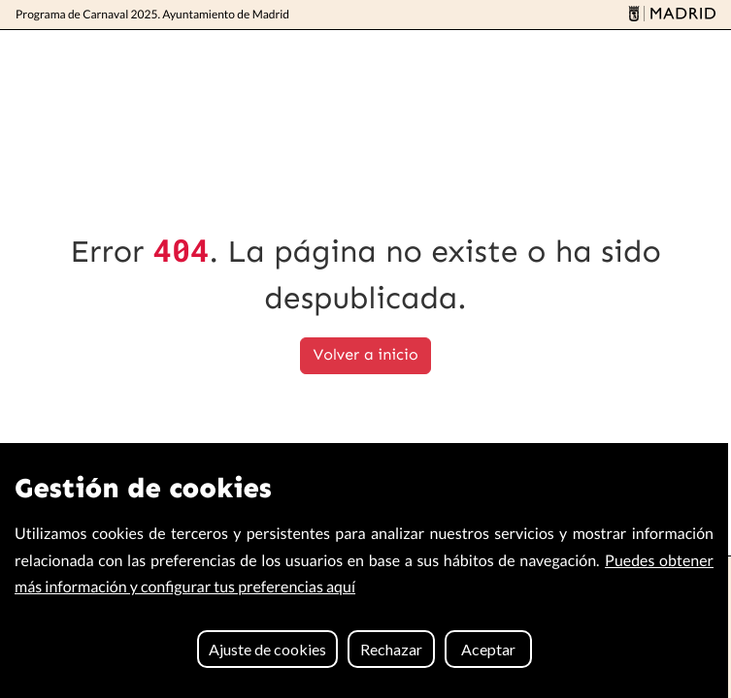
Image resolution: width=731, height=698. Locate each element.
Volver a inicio (365, 355)
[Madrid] (668, 15)
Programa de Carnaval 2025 (152, 14)
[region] (364, 570)
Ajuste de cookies (267, 649)
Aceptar (488, 649)
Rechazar (391, 649)
